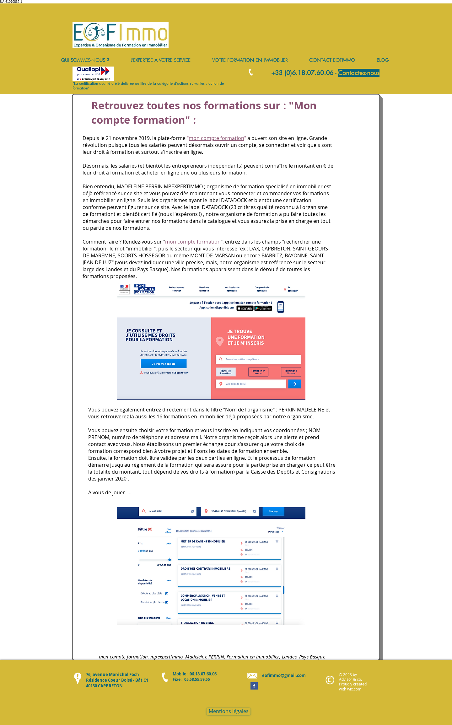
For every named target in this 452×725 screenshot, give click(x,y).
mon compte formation (216, 138)
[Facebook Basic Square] (254, 686)
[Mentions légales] (228, 711)
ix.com (355, 688)
